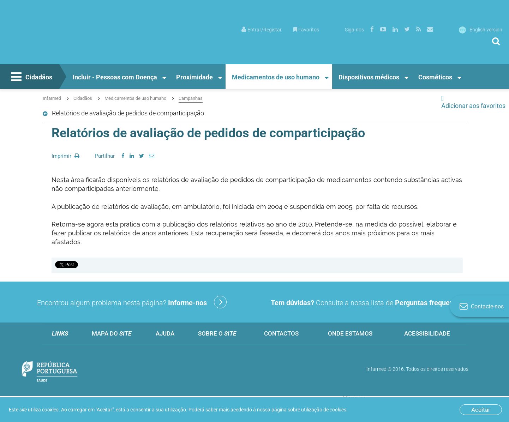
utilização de (323, 409)
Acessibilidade (427, 333)
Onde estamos (350, 333)
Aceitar (480, 409)
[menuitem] (261, 29)
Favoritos (306, 29)
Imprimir (65, 156)
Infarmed (52, 98)
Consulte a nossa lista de (377, 302)
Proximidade (194, 77)
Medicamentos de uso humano (275, 77)
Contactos (281, 333)
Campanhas (191, 98)
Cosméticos (435, 77)
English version (480, 29)
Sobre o (217, 333)
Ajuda (165, 333)
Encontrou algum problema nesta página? (132, 302)
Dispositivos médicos (369, 77)
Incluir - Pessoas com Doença (115, 77)
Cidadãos (30, 78)
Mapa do (111, 333)
